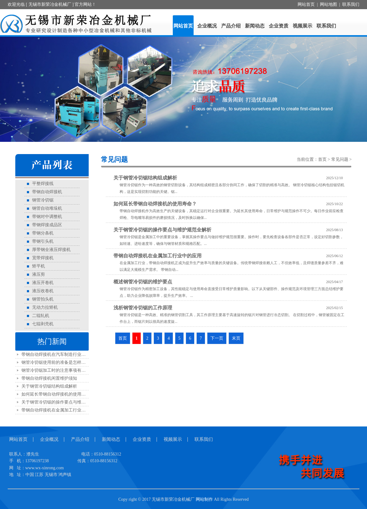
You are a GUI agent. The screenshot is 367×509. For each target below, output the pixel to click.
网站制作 (204, 499)
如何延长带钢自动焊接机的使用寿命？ (57, 394)
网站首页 (306, 4)
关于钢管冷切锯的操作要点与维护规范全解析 (64, 402)
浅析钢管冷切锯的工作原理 (142, 307)
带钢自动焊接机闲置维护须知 (49, 378)
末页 (236, 338)
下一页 (216, 338)
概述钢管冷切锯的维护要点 (142, 281)
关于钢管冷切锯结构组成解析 (49, 386)
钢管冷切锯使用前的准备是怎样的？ (55, 362)
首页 (322, 159)
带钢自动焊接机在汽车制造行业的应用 (57, 354)
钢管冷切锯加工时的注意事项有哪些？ (57, 370)
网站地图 (328, 4)
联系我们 (350, 4)
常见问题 (339, 159)
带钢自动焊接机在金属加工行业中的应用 (59, 410)
